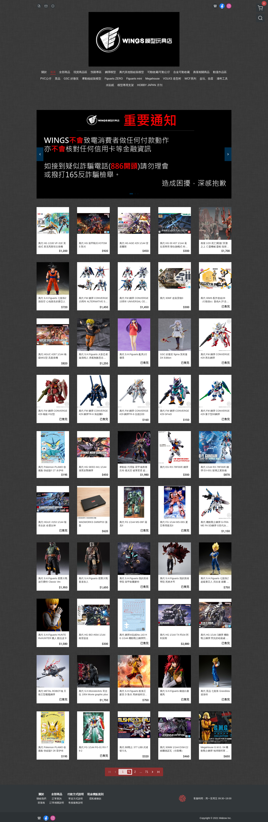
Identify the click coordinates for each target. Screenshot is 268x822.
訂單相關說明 (57, 802)
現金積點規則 (95, 794)
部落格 (41, 802)
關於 (41, 794)
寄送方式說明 (75, 798)
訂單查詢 (57, 798)
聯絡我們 (41, 798)
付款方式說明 (75, 794)
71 (146, 771)
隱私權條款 (95, 798)
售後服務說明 (75, 802)
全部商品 (56, 794)
